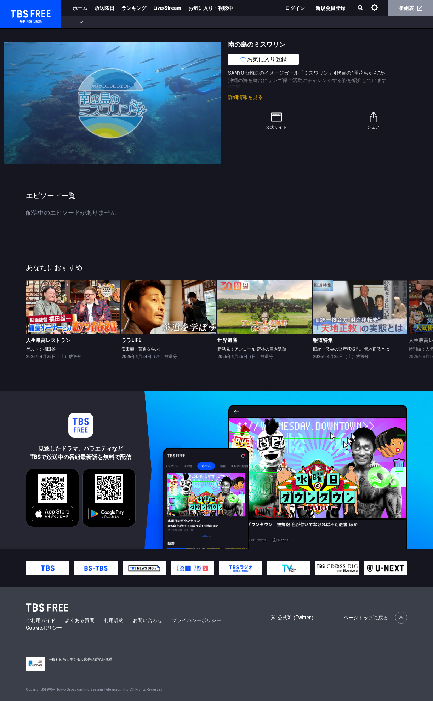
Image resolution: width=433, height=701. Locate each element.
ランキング (133, 8)
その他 (280, 22)
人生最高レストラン (48, 340)
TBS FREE (19, 13)
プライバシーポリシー (196, 620)
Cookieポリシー (44, 628)
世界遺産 (227, 340)
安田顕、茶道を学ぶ (140, 349)
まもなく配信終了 (109, 22)
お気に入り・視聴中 (210, 8)
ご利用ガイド (41, 620)
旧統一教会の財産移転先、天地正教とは (351, 349)
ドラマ (142, 22)
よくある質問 (80, 620)
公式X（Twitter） (293, 617)
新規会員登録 (330, 8)
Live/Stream (167, 8)
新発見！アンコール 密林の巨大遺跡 (251, 349)
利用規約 (114, 620)
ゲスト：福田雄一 (43, 349)
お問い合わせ (148, 620)
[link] (73, 307)
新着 (77, 22)
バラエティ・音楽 (177, 22)
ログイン (295, 8)
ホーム (80, 8)
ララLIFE (131, 340)
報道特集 (323, 340)
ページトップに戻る (375, 618)
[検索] (361, 8)
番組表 (410, 8)
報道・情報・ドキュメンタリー (234, 22)
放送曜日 (104, 8)
